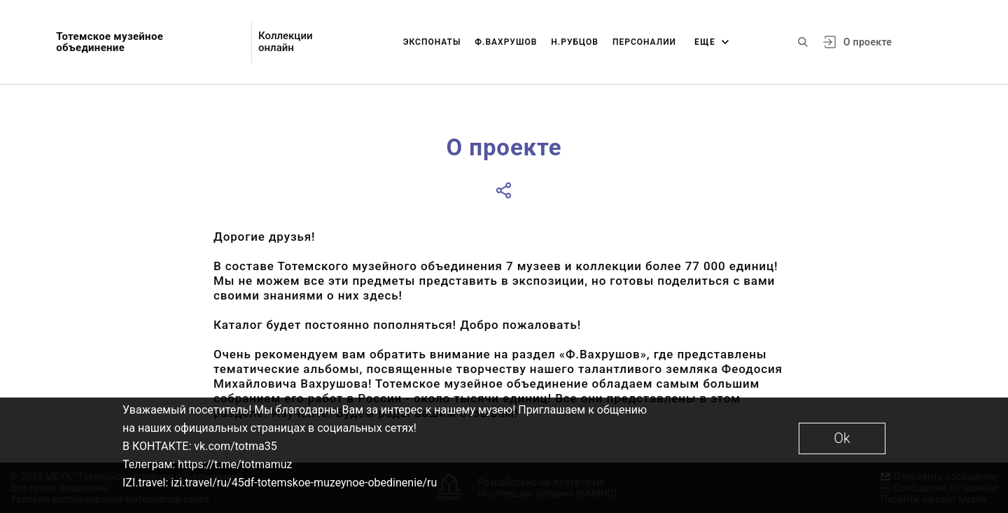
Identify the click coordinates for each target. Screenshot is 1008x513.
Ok (842, 438)
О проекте (868, 42)
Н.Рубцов (574, 42)
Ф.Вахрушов (506, 42)
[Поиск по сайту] (803, 42)
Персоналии (644, 42)
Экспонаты (432, 42)
